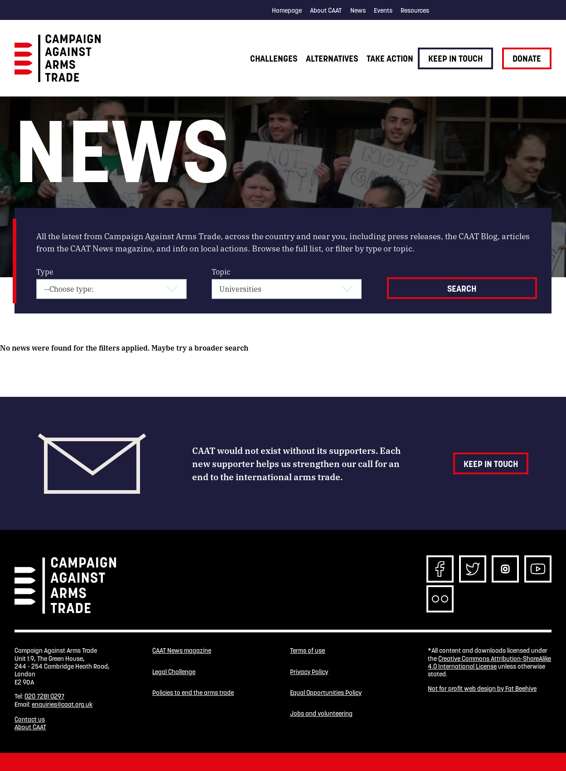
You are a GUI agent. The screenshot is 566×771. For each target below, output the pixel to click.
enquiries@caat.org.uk (62, 704)
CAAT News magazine (181, 651)
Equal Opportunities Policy (326, 693)
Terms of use (307, 651)
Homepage (287, 10)
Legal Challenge (173, 672)
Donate (527, 58)
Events (383, 10)
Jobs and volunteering (321, 714)
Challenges (273, 58)
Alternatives (332, 58)
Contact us (30, 719)
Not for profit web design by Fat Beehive (482, 688)
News (358, 10)
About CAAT (326, 10)
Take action (390, 58)
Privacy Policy (309, 672)
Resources (415, 10)
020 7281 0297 (44, 696)
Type (44, 271)
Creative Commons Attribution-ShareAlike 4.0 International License (489, 662)
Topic (221, 271)
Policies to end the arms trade (193, 693)
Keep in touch (455, 58)
